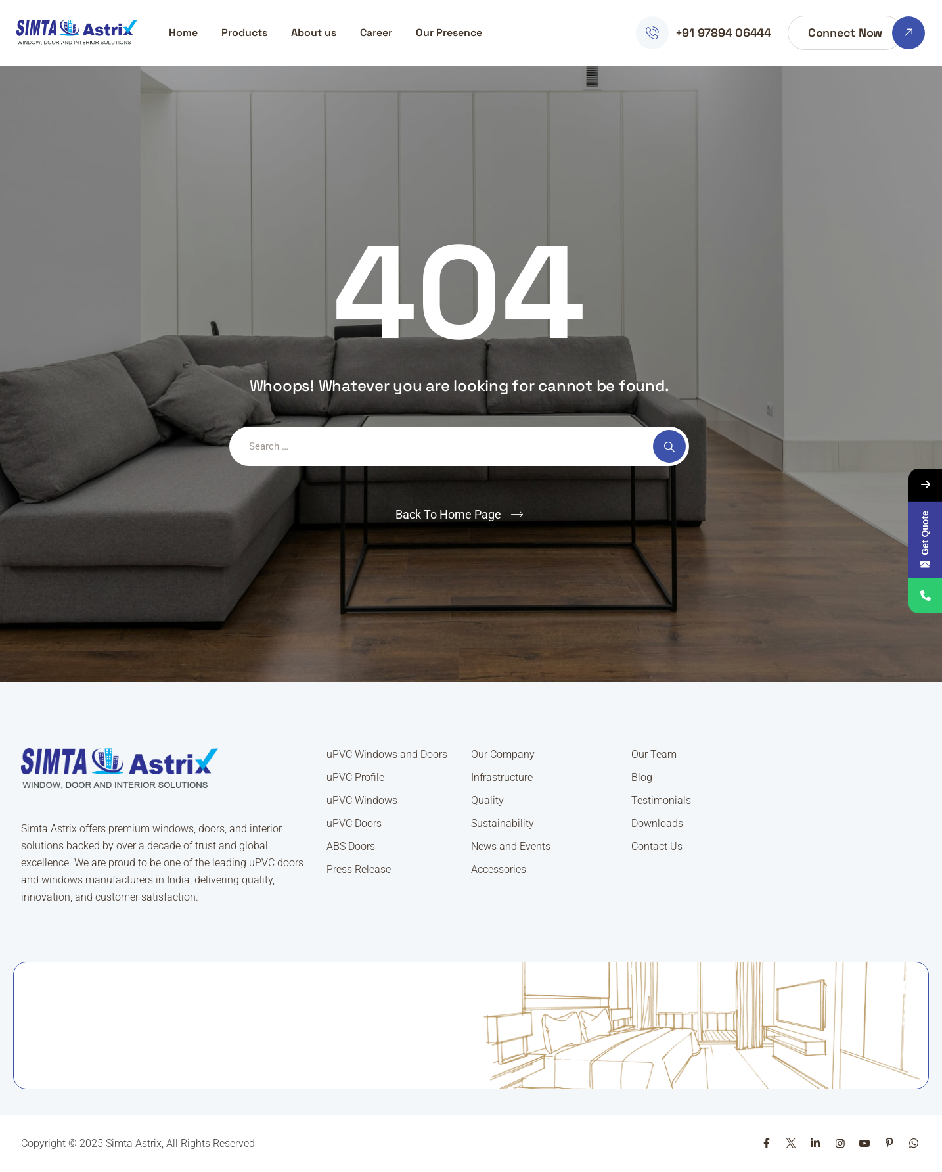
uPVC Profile (355, 777)
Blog (641, 777)
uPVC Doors (354, 823)
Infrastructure (502, 777)
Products (244, 32)
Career (376, 32)
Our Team (654, 754)
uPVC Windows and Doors (386, 754)
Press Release (358, 869)
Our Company (503, 754)
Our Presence (449, 32)
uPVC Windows (361, 800)
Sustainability (502, 823)
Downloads (657, 823)
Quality (487, 800)
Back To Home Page (448, 514)
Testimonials (661, 800)
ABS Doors (350, 846)
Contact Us (657, 846)
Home (183, 32)
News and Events (510, 846)
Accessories (498, 869)
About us (313, 32)
